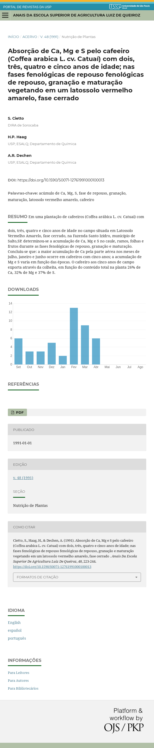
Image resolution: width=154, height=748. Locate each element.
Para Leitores (18, 672)
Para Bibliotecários (23, 688)
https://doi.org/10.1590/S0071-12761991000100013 (61, 180)
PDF (19, 412)
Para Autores (18, 680)
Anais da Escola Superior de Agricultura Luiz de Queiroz (76, 15)
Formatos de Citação (37, 577)
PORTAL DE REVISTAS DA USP (27, 7)
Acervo (29, 37)
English (14, 622)
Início (13, 37)
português (17, 638)
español (14, 630)
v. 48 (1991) (49, 37)
